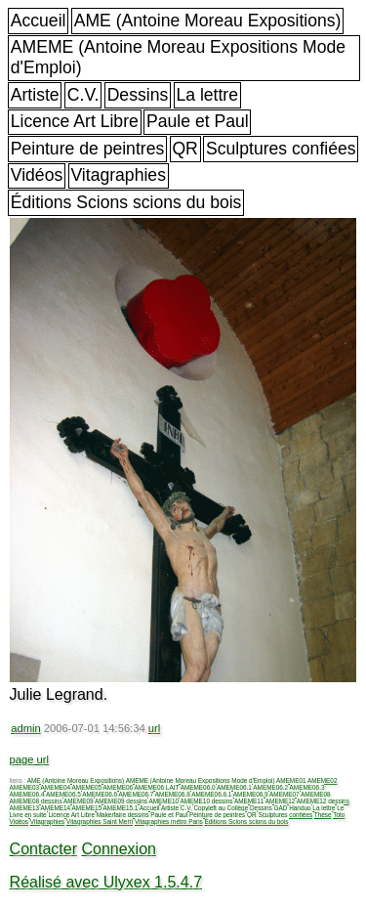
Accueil (38, 20)
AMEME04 (56, 787)
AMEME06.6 (99, 794)
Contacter (43, 849)
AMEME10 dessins (206, 801)
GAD (281, 807)
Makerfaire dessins (123, 814)
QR (184, 148)
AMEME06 (118, 787)
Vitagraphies (118, 175)
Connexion (118, 849)
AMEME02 (322, 780)
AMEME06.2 (270, 787)
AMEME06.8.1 (211, 794)
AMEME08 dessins (36, 801)
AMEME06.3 (307, 787)
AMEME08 (316, 794)
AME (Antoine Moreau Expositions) (208, 20)
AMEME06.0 (198, 787)
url (154, 728)
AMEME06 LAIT (157, 787)
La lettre (207, 95)
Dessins (138, 95)
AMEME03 (25, 787)
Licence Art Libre (75, 121)
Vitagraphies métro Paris (169, 821)
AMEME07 (284, 794)
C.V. (83, 95)
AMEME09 (78, 801)
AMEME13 (25, 807)
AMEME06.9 (250, 794)
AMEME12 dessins (323, 801)
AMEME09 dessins (121, 801)
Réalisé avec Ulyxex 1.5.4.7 (106, 882)
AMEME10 (163, 801)
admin (25, 728)
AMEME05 (87, 787)
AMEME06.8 (172, 794)
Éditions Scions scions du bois (126, 202)
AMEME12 (280, 801)
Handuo (299, 807)
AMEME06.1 (234, 787)
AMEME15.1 (121, 807)
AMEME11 (249, 801)
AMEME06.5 (63, 794)
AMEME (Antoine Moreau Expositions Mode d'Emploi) (178, 57)
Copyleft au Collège (220, 807)
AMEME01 (291, 780)
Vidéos (36, 175)
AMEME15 (87, 807)
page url (29, 759)
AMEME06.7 (136, 794)
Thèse (323, 814)
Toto (339, 814)
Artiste (35, 95)
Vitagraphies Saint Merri (99, 821)
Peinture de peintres (87, 148)
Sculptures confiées (281, 148)
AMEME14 (56, 807)
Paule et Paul (197, 121)
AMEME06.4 (27, 794)
